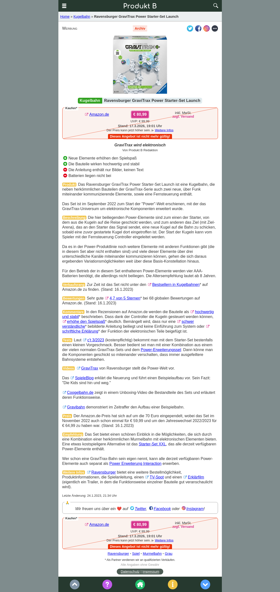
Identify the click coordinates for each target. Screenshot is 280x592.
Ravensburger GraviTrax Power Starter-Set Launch (136, 16)
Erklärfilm (196, 477)
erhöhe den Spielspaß (86, 321)
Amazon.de (99, 114)
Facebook (162, 509)
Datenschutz (130, 572)
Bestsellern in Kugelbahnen (176, 285)
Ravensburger (103, 472)
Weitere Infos (164, 130)
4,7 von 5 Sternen (124, 298)
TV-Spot (157, 477)
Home (65, 16)
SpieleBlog (84, 378)
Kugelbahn (81, 16)
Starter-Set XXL (152, 444)
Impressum (151, 572)
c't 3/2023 (95, 340)
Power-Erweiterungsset (161, 350)
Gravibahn (76, 407)
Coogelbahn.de (80, 392)
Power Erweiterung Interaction (135, 463)
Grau (168, 554)
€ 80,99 (140, 114)
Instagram (195, 509)
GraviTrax (89, 368)
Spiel (136, 554)
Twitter (140, 509)
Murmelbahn (152, 554)
